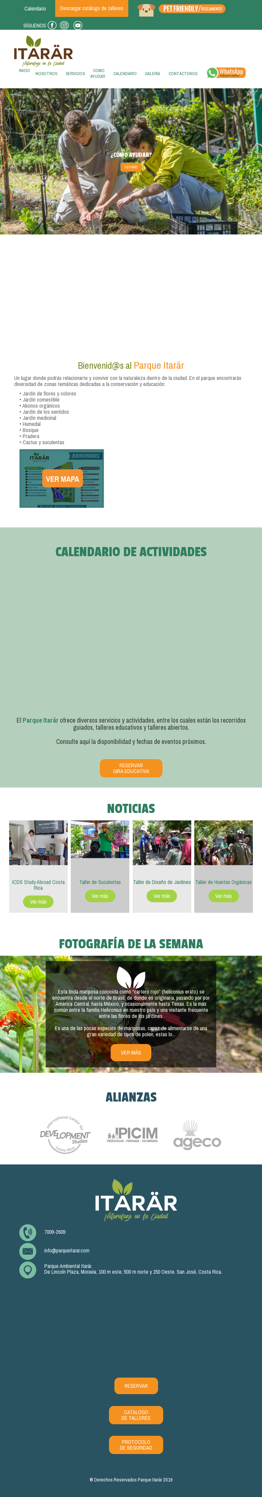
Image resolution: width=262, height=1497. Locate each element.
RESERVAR (136, 1386)
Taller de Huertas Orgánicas (223, 882)
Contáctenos (183, 73)
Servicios (75, 73)
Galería (152, 73)
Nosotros (46, 73)
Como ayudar (97, 73)
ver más (131, 1052)
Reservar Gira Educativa (131, 768)
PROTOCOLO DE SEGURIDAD (136, 1445)
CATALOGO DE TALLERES (136, 1415)
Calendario (125, 73)
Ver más (131, 167)
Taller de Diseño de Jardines (162, 882)
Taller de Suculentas (100, 882)
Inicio (23, 73)
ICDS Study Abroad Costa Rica (38, 885)
